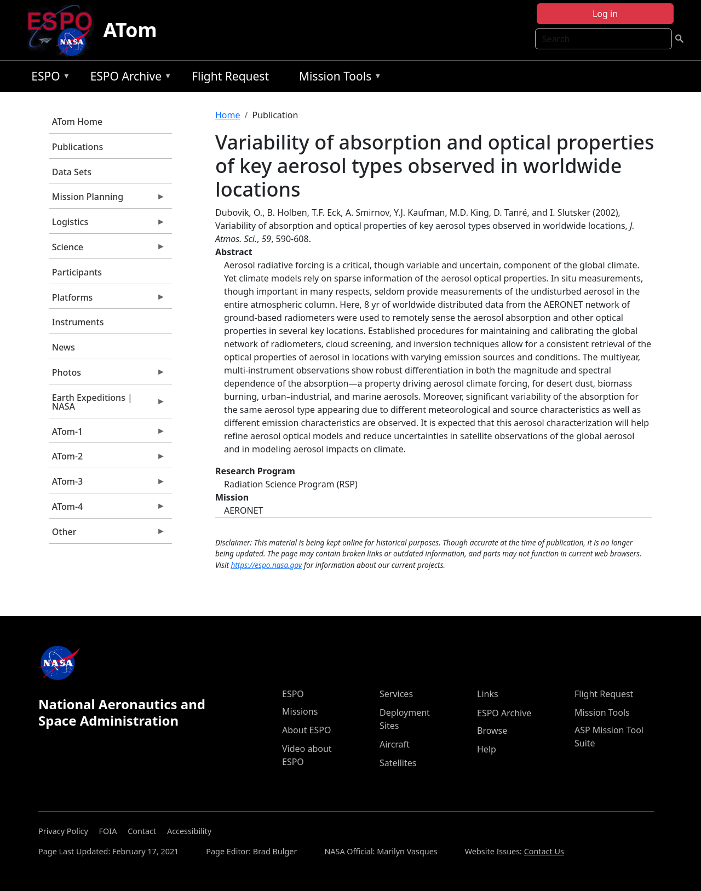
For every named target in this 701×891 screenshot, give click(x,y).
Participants (77, 272)
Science (107, 249)
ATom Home (77, 122)
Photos (107, 375)
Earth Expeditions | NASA (107, 405)
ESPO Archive (128, 78)
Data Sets (71, 172)
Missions (300, 711)
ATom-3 (107, 484)
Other (107, 534)
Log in (605, 14)
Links (487, 694)
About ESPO (306, 730)
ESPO (48, 78)
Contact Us (544, 851)
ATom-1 (107, 434)
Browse (492, 731)
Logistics (107, 224)
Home (227, 115)
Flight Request (230, 76)
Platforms (107, 300)
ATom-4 (107, 509)
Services (396, 694)
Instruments (78, 322)
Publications (77, 147)
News (63, 347)
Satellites (398, 763)
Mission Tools (338, 78)
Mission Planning (107, 199)
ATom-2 (107, 459)
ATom (130, 29)
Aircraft (395, 744)
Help (486, 749)
